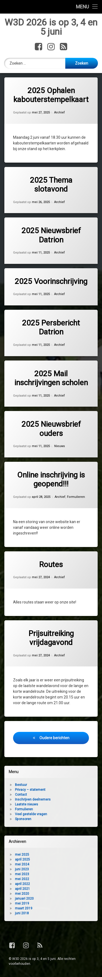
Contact (21, 795)
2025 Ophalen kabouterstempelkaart (51, 95)
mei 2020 (22, 894)
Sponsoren (23, 819)
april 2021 (22, 889)
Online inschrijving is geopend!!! (51, 480)
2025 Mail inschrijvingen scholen (51, 378)
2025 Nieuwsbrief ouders (51, 429)
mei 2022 (22, 879)
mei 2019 (22, 904)
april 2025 (22, 860)
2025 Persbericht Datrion (51, 328)
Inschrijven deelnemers (33, 800)
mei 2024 (22, 865)
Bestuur (21, 785)
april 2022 (22, 884)
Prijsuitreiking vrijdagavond (51, 638)
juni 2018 (22, 914)
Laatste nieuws (26, 805)
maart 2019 (23, 909)
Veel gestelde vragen (31, 815)
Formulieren (76, 497)
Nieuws (59, 446)
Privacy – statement (30, 790)
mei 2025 (22, 855)
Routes (51, 564)
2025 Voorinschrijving (51, 281)
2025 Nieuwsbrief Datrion (51, 235)
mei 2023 (22, 875)
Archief (59, 113)
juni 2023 (22, 870)
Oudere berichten (54, 738)
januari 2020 (24, 899)
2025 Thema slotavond (51, 185)
